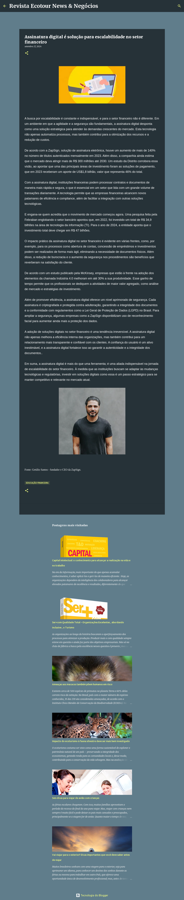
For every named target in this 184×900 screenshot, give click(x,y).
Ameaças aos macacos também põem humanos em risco (82, 684)
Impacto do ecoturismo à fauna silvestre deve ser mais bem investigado (91, 741)
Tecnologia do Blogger (92, 895)
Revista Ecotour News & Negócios (53, 6)
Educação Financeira (37, 483)
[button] (27, 53)
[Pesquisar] (103, 6)
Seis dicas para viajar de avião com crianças (75, 798)
